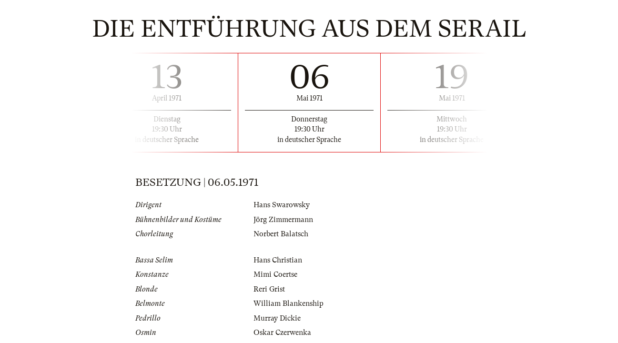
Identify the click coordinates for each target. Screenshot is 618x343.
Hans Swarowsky (281, 205)
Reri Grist (269, 289)
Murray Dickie (277, 318)
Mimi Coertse (275, 274)
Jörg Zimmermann (283, 219)
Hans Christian (277, 260)
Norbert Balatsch (280, 234)
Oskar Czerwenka (282, 332)
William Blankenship (288, 303)
